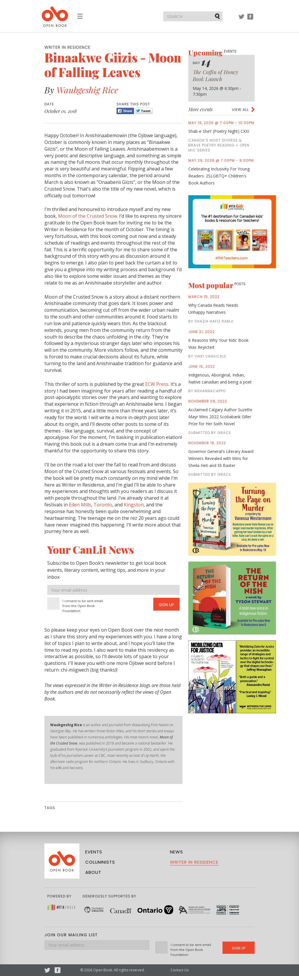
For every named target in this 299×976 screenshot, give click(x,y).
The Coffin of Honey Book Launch (215, 76)
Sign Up (166, 605)
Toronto (102, 504)
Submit (217, 16)
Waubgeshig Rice (87, 90)
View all (240, 109)
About (93, 872)
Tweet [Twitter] (144, 111)
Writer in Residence (194, 862)
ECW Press (156, 384)
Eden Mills (80, 504)
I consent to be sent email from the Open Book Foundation (82, 606)
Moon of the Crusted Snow (87, 216)
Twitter (241, 19)
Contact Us (180, 970)
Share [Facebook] (125, 111)
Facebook (250, 19)
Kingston (134, 504)
